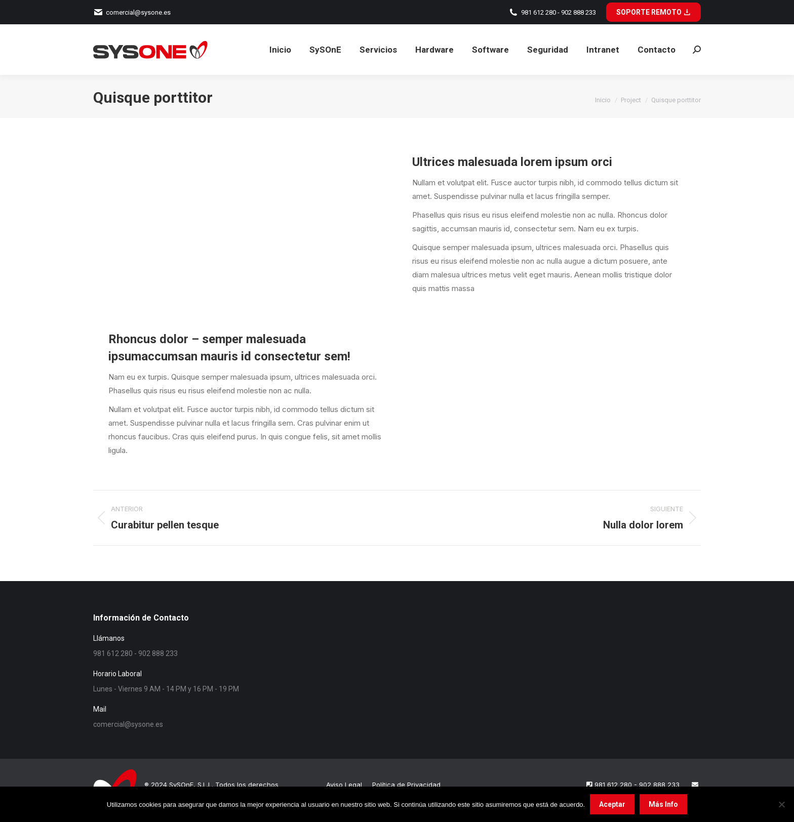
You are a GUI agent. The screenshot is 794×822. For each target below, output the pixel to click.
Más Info (663, 804)
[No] (781, 804)
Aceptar (612, 804)
